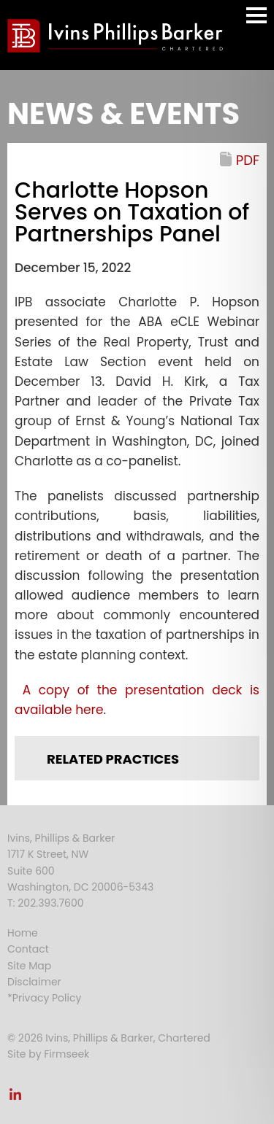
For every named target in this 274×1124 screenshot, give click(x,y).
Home (22, 933)
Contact (28, 949)
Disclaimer (34, 981)
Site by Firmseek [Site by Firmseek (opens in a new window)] (48, 1054)
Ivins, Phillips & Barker (61, 838)
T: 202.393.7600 (45, 903)
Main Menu (256, 22)
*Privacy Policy (44, 998)
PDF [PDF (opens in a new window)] (247, 160)
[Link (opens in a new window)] (15, 1098)
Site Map (29, 965)
